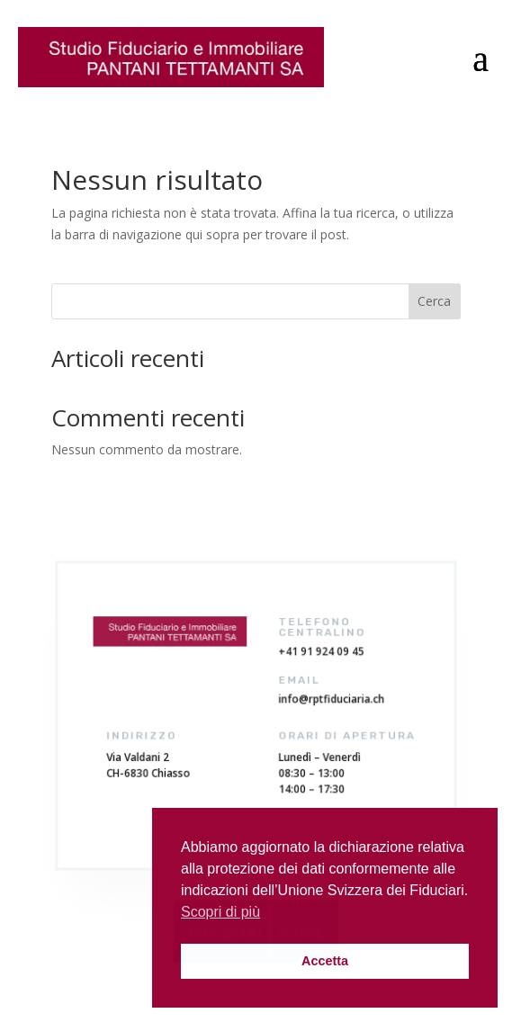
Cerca (434, 300)
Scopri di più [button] (220, 911)
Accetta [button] (324, 961)
